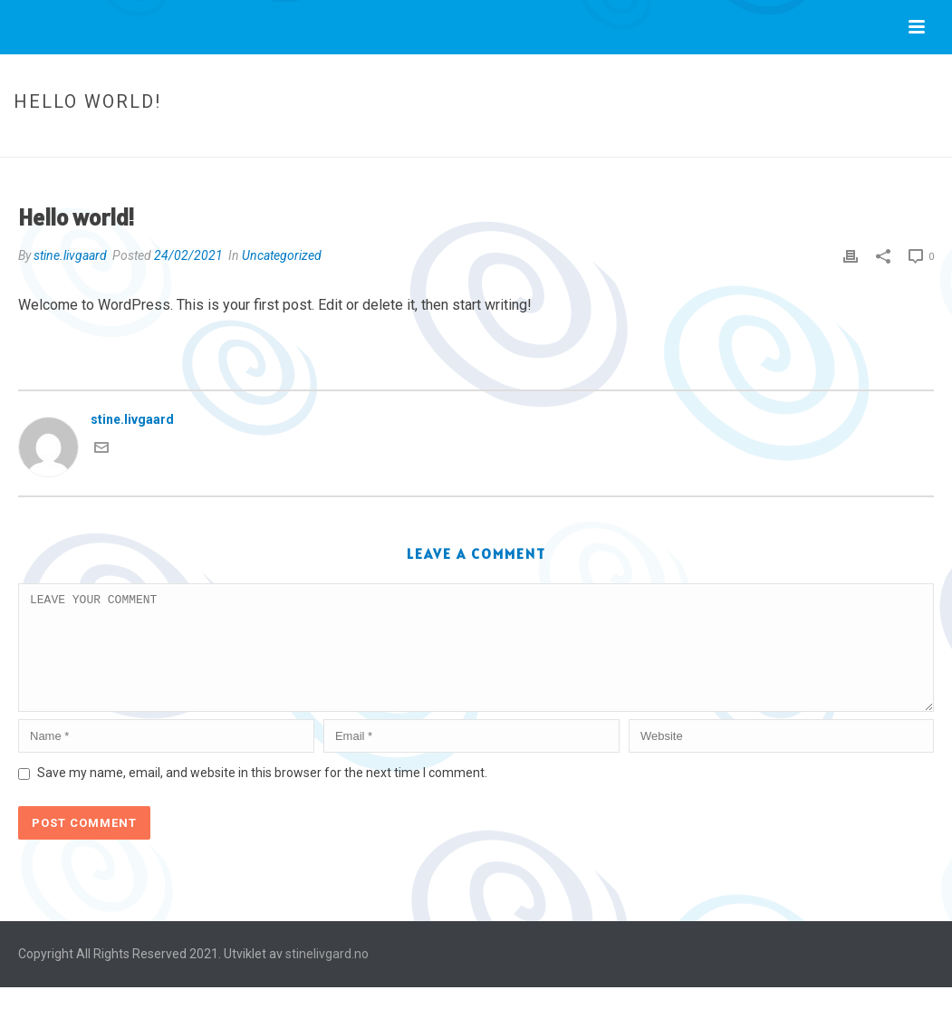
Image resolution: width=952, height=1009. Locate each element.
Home (723, 140)
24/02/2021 (188, 255)
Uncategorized (793, 140)
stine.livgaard (70, 255)
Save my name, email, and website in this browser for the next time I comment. (262, 794)
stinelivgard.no (327, 975)
